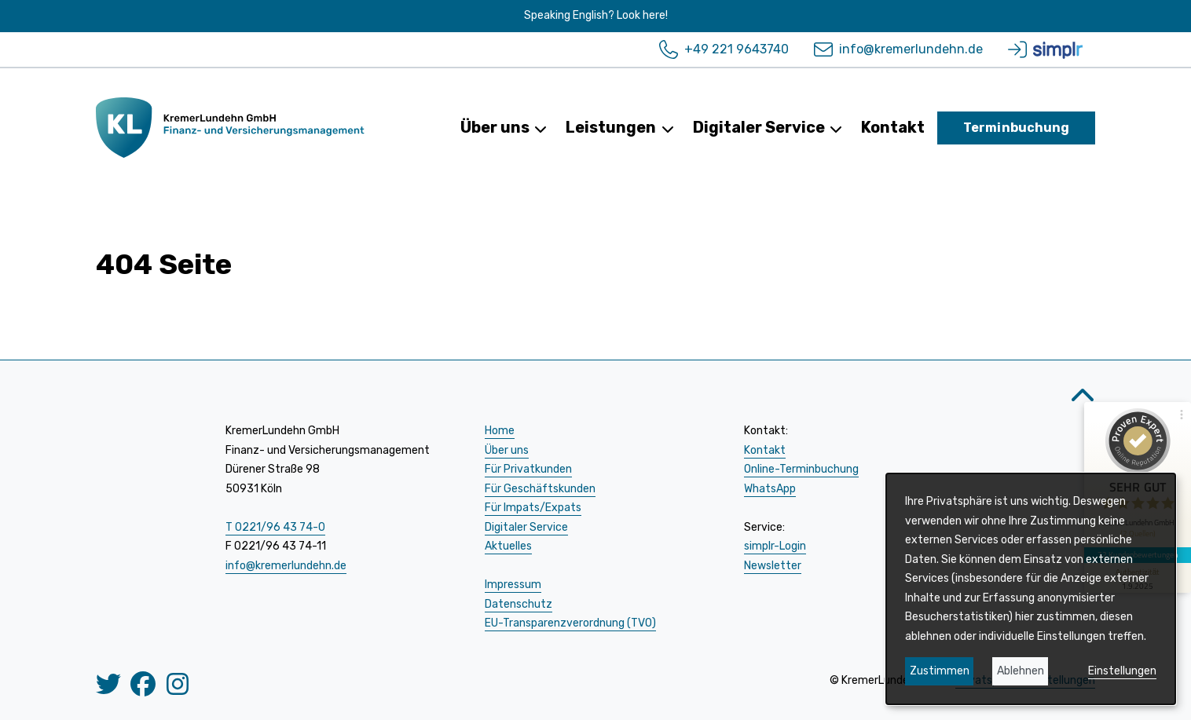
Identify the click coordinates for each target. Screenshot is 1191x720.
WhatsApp (770, 488)
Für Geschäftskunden (540, 488)
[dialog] (1030, 588)
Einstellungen (1122, 671)
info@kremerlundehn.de (898, 49)
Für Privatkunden (528, 469)
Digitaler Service (767, 127)
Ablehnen (1020, 671)
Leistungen (619, 127)
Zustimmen (939, 671)
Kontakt (893, 127)
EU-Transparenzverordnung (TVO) (570, 623)
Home (500, 430)
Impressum (513, 584)
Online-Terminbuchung (801, 469)
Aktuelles (508, 546)
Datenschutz (518, 604)
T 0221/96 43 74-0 (275, 527)
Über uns (503, 127)
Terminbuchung (1016, 127)
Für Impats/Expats (533, 507)
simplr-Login (775, 546)
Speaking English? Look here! (596, 15)
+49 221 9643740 (724, 49)
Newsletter (772, 565)
